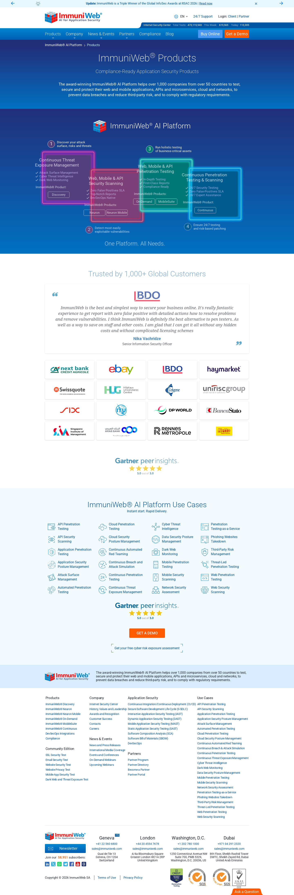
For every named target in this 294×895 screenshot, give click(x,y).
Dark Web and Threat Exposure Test (67, 779)
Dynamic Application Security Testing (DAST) (154, 718)
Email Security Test (57, 760)
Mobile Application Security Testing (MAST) (153, 723)
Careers (94, 728)
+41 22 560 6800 (106, 843)
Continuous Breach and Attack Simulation (121, 564)
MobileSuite (143, 201)
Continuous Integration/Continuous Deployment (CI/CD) (162, 704)
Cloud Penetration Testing (117, 526)
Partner (244, 16)
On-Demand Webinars (102, 760)
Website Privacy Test (58, 769)
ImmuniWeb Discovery (60, 704)
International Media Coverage (107, 750)
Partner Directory (138, 764)
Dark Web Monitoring (165, 552)
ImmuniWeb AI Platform (63, 45)
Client (232, 16)
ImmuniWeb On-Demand (61, 718)
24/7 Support (203, 16)
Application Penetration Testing (69, 552)
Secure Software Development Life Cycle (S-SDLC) (158, 709)
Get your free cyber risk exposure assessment (147, 648)
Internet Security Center (157, 25)
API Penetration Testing (64, 526)
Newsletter (62, 848)
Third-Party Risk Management (217, 552)
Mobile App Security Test (60, 774)
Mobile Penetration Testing (170, 564)
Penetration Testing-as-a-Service (220, 526)
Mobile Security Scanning (168, 577)
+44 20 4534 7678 (147, 843)
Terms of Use (107, 877)
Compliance (53, 738)
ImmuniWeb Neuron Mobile (63, 714)
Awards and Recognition (104, 714)
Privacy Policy (133, 877)
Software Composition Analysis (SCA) (150, 733)
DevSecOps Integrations (60, 733)
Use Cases (205, 698)
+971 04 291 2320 (229, 843)
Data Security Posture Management (172, 539)
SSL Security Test (56, 755)
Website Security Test (58, 764)
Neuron (71, 213)
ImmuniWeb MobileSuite (61, 723)
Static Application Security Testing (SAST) (152, 728)
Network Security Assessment (169, 590)
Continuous (182, 210)
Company (96, 698)
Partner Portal (136, 774)
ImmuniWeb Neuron (59, 709)
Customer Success (100, 718)
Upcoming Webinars (101, 764)
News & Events (100, 739)
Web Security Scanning (215, 590)
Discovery (35, 195)
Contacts (95, 723)
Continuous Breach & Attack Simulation (221, 748)
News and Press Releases (104, 745)
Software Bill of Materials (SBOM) (148, 738)
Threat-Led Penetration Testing (220, 564)
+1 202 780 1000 (188, 843)
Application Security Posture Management (68, 564)
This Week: (210, 25)
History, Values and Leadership (108, 709)
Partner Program (138, 760)
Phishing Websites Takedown (219, 539)
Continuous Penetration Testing (121, 577)
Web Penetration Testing (218, 577)
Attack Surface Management (63, 577)
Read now (206, 3)
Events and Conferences (104, 755)
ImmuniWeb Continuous (61, 728)
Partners (134, 754)
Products (52, 698)
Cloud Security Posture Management (119, 539)
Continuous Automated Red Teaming (120, 552)
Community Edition (60, 749)
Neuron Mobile (93, 213)
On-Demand (120, 201)
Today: (235, 25)
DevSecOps (134, 743)
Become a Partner (138, 769)
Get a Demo (147, 633)
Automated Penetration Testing (69, 590)
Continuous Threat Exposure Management (120, 590)
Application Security (143, 698)
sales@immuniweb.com (107, 848)
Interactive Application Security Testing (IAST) (155, 714)
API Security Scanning (61, 539)
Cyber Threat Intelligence (166, 526)
